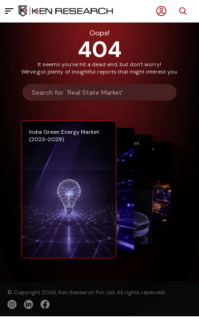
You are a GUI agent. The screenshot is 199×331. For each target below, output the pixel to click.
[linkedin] (28, 304)
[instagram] (12, 304)
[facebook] (45, 305)
